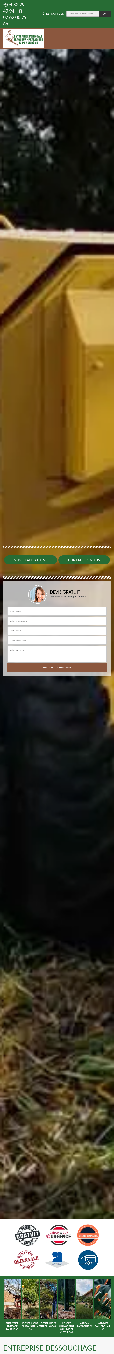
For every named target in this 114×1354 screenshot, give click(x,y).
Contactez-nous (84, 560)
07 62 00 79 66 (15, 18)
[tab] (57, 677)
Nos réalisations (30, 560)
